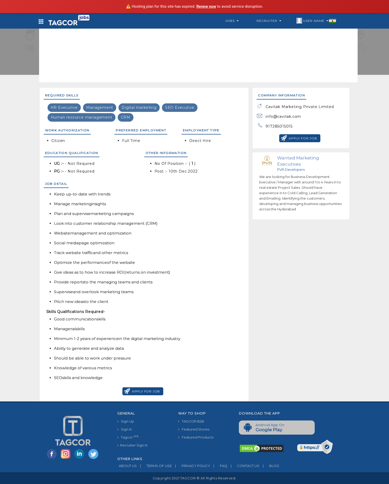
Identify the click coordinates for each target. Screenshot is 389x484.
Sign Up (125, 421)
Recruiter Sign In (132, 445)
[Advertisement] (198, 41)
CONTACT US (243, 466)
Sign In (124, 429)
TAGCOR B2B (191, 421)
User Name (316, 21)
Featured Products (195, 437)
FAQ (218, 466)
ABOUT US (127, 466)
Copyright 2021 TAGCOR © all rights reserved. (194, 478)
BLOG (269, 466)
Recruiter (269, 21)
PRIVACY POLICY (191, 466)
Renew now (206, 6)
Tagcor (128, 437)
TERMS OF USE (154, 466)
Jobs (232, 21)
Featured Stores (193, 429)
